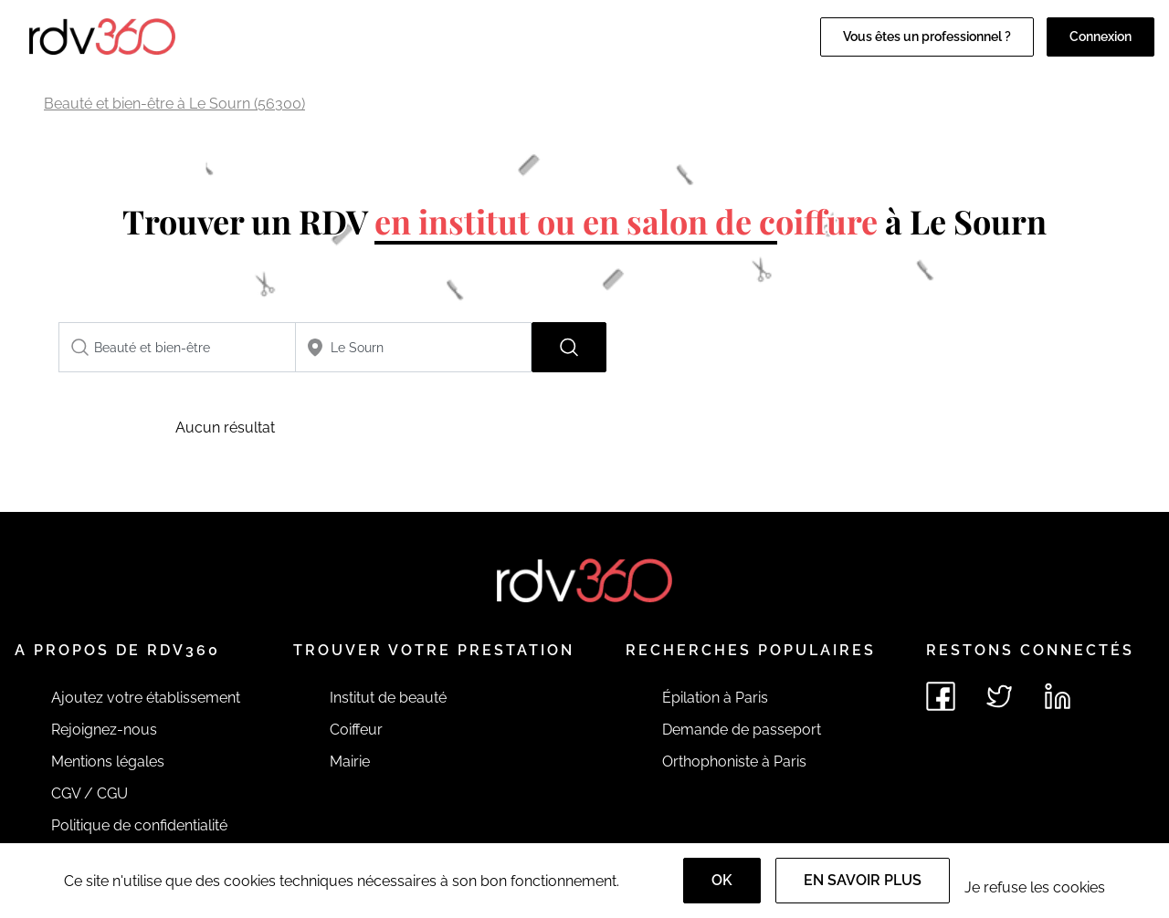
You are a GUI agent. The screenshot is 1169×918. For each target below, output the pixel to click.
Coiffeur (356, 729)
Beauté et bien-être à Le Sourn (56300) (174, 103)
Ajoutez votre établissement (145, 697)
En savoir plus (863, 880)
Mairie (350, 761)
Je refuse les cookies (1034, 887)
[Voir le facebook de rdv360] (940, 696)
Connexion (1100, 36)
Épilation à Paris (715, 697)
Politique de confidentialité (139, 825)
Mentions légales (107, 761)
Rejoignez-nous (104, 729)
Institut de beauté (388, 697)
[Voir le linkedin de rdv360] (1057, 696)
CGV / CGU (89, 793)
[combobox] (177, 347)
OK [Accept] (721, 880)
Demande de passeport (741, 729)
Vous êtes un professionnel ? (927, 36)
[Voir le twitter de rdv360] (999, 696)
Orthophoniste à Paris (734, 761)
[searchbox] (177, 347)
